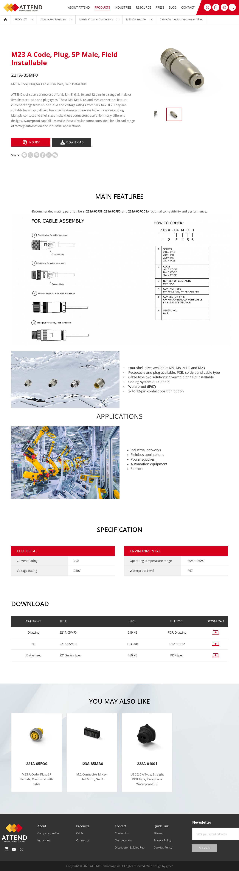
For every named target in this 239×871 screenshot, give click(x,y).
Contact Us (122, 833)
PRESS (160, 7)
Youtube (14, 849)
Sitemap (159, 833)
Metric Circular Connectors (96, 19)
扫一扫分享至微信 (55, 155)
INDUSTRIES (123, 7)
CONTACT (188, 7)
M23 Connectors (136, 19)
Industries (43, 840)
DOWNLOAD (72, 142)
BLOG (173, 7)
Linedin (6, 849)
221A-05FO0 (136, 211)
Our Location (123, 840)
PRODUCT (21, 19)
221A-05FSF (94, 211)
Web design (153, 866)
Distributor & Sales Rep (130, 847)
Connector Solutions (53, 19)
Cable (79, 833)
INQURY (31, 142)
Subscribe (204, 848)
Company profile (48, 833)
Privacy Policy (162, 840)
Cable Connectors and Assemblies (181, 19)
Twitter (21, 849)
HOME (5, 19)
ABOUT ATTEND (79, 7)
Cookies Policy (163, 847)
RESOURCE (143, 7)
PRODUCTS (102, 7)
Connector (82, 840)
